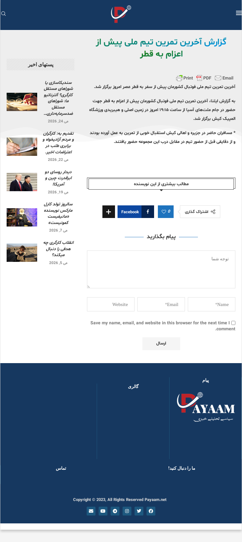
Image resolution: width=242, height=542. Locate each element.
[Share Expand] (108, 211)
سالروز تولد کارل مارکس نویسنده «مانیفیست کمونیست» (58, 213)
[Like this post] (164, 212)
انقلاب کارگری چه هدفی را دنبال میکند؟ (58, 249)
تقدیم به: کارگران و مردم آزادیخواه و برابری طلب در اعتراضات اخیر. (58, 143)
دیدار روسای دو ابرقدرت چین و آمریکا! (58, 178)
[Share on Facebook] (136, 211)
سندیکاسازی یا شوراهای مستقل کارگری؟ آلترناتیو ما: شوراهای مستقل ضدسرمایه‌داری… (58, 98)
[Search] (3, 14)
